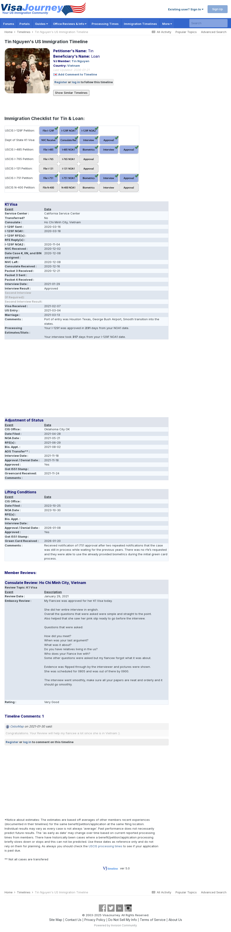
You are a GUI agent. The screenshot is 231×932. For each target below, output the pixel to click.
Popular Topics (186, 32)
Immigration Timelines (140, 24)
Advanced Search (213, 32)
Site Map (55, 920)
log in (76, 82)
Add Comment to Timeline (77, 74)
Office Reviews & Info (69, 24)
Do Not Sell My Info (122, 920)
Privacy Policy (94, 920)
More (167, 24)
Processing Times (105, 24)
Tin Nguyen (80, 61)
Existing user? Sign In (185, 9)
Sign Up (217, 9)
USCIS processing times (105, 846)
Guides (41, 24)
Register (60, 82)
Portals (24, 24)
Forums (8, 24)
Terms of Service (153, 920)
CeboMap (17, 726)
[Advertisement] (57, 380)
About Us (175, 920)
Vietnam (73, 65)
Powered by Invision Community (115, 925)
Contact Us (73, 920)
